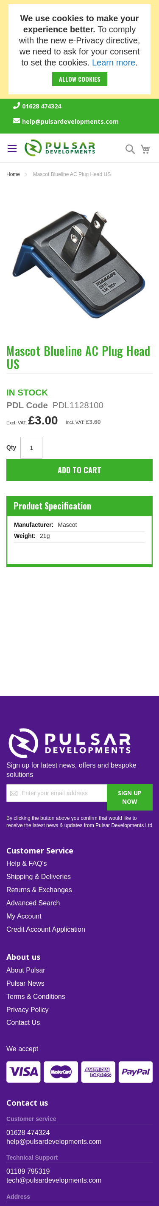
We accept (22, 1048)
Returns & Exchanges (39, 889)
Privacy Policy (27, 1009)
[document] (79, 49)
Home (13, 174)
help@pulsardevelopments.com (70, 121)
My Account (24, 916)
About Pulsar (25, 970)
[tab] (79, 505)
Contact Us (23, 1022)
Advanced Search (33, 903)
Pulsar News (25, 983)
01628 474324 (41, 106)
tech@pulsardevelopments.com (53, 1180)
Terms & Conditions (35, 996)
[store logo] (60, 148)
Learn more (113, 62)
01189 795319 (28, 1171)
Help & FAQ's (26, 863)
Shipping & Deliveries (38, 876)
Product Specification (52, 505)
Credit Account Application (45, 929)
